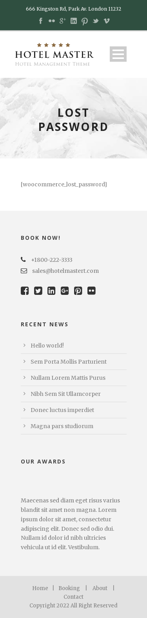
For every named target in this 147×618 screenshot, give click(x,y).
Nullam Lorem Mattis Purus (68, 377)
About (100, 588)
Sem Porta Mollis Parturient (69, 361)
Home (40, 588)
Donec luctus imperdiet (62, 410)
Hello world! (47, 345)
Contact (73, 597)
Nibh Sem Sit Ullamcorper (66, 393)
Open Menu (118, 54)
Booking (69, 588)
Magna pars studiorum (62, 426)
